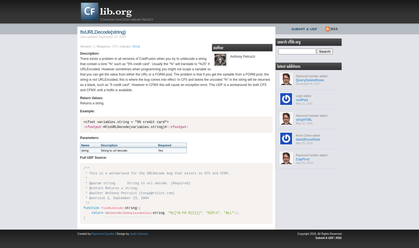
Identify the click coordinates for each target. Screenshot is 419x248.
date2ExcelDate (308, 139)
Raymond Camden (103, 233)
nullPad (302, 100)
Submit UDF (305, 28)
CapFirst (302, 159)
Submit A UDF (324, 237)
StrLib (136, 46)
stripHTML (304, 120)
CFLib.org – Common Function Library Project (121, 11)
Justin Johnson (139, 233)
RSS (332, 28)
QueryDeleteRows (310, 80)
